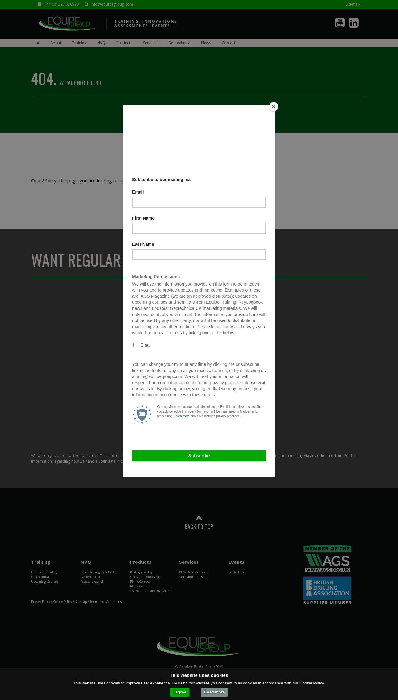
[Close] (273, 106)
